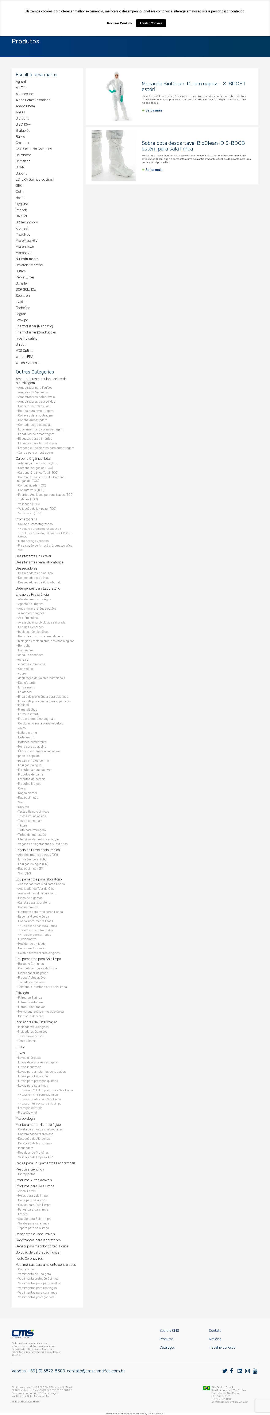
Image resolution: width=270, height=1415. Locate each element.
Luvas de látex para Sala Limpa (41, 1099)
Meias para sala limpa (33, 1195)
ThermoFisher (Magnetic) (34, 326)
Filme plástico (27, 709)
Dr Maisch (23, 161)
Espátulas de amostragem (36, 434)
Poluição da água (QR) (33, 864)
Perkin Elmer (25, 277)
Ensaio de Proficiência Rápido (38, 850)
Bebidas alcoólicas (31, 627)
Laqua (20, 1047)
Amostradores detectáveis (36, 397)
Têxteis (23, 825)
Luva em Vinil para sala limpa (40, 1094)
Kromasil (22, 228)
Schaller (22, 283)
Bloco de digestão (30, 898)
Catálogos (167, 1347)
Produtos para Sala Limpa (35, 1186)
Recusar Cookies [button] (119, 23)
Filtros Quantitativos (32, 1007)
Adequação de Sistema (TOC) (38, 463)
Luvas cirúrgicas (29, 1058)
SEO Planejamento (38, 1396)
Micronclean (25, 247)
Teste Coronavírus (29, 1258)
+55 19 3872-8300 (221, 1399)
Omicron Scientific (29, 265)
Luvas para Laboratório (34, 1076)
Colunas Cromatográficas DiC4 (41, 528)
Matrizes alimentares (32, 742)
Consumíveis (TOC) (31, 490)
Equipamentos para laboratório (39, 879)
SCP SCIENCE (26, 290)
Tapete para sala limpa (33, 1228)
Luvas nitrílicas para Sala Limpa (41, 1103)
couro (22, 673)
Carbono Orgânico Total (33, 459)
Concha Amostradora (32, 420)
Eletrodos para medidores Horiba (40, 912)
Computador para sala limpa (37, 968)
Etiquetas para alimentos (35, 439)
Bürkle (20, 137)
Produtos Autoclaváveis (34, 1180)
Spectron (23, 296)
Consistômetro (28, 907)
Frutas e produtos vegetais (36, 719)
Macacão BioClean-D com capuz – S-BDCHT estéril (194, 87)
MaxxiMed (23, 234)
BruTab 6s (23, 131)
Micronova (23, 253)
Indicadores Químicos (32, 1031)
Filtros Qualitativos (30, 1002)
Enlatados (25, 692)
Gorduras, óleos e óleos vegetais (40, 723)
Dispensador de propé (33, 973)
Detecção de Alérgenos (34, 1139)
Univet (21, 345)
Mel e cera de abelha (32, 746)
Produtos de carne (30, 774)
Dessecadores (26, 568)
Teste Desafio (27, 1041)
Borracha (24, 646)
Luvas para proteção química (38, 1081)
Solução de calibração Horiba (37, 1252)
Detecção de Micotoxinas (35, 1143)
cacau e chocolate (30, 655)
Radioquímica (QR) (30, 869)
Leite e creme (27, 733)
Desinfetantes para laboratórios (39, 562)
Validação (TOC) (29, 504)
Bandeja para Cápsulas (34, 406)
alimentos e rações (31, 613)
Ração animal (27, 793)
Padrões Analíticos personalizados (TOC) (45, 495)
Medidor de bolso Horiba (37, 930)
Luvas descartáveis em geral (38, 1062)
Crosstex (22, 143)
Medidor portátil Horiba (36, 934)
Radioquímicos (28, 798)
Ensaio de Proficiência (32, 595)
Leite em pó (26, 737)
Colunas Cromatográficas (35, 524)
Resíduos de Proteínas (33, 1152)
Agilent (21, 82)
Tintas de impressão (32, 835)
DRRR (20, 167)
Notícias (215, 1339)
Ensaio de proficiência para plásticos (43, 697)
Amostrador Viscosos (33, 392)
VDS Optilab (24, 351)
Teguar (21, 314)
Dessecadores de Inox (33, 578)
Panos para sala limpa (33, 1209)
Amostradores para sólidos (36, 401)
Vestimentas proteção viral (36, 1297)
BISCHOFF (23, 124)
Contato (215, 1331)
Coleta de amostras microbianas (40, 1129)
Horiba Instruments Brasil (35, 921)
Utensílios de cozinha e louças (38, 839)
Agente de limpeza (30, 604)
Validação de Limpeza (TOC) (37, 509)
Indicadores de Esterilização (37, 1022)
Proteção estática (30, 1108)
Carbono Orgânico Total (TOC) (38, 472)
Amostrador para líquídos (35, 388)
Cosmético (25, 669)
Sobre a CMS (169, 1331)
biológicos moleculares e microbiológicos (46, 641)
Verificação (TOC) (30, 513)
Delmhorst (23, 155)
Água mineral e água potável (37, 608)
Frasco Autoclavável (32, 978)
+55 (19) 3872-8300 (46, 1370)
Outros (21, 271)
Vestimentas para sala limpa (37, 1292)
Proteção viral (27, 1112)
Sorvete (23, 807)
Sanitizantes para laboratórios (38, 1240)
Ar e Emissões (28, 618)
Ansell (20, 112)
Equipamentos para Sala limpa (38, 959)
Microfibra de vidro (30, 1016)
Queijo (22, 788)
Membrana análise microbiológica (41, 1011)
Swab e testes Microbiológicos (39, 953)
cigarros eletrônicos (31, 664)
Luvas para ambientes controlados (42, 1072)
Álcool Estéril (27, 1191)
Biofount (22, 118)
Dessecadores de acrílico (35, 573)
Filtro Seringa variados (33, 541)
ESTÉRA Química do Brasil (35, 179)
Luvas (20, 1053)
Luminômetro (27, 939)
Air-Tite (21, 88)
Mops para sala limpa (32, 1200)
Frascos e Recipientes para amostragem (46, 448)
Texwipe (22, 320)
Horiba (20, 198)
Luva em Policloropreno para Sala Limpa (47, 1090)
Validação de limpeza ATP (35, 1157)
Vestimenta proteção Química (38, 1279)
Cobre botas (26, 1269)
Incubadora (25, 1148)
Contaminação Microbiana (35, 1134)
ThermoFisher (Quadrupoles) (37, 332)
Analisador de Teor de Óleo (36, 889)
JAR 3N (21, 216)
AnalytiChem (25, 106)
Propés (23, 1214)
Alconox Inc (24, 94)
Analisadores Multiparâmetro (37, 893)
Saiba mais (154, 110)
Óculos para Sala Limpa (34, 1205)
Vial (20, 550)
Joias (22, 728)
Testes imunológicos (32, 816)
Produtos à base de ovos (35, 770)
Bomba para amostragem (35, 411)
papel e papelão (29, 756)
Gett (19, 192)
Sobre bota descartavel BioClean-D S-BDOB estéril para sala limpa (193, 146)
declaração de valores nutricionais (41, 678)
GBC (19, 186)
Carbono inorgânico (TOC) (35, 468)
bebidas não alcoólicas (33, 632)
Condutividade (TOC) (32, 485)
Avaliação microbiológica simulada (41, 622)
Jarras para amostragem (35, 452)
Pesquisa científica (30, 1169)
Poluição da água (29, 765)
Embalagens (26, 687)
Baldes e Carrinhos (31, 964)
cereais (23, 659)
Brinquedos (26, 650)
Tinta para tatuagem (32, 830)
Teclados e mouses (31, 982)
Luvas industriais (29, 1067)
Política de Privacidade (25, 1401)
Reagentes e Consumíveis (35, 1234)
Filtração (22, 993)
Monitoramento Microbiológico (38, 1125)
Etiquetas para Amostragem (37, 443)
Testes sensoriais (30, 821)
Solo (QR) (24, 873)
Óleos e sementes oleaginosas (39, 751)
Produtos (166, 1339)
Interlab (21, 210)
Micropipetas (26, 1174)
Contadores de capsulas (34, 425)
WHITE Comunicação (46, 1393)
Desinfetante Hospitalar (33, 556)
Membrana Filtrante (31, 948)
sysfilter (22, 302)
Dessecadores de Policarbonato (40, 582)
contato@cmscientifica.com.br (96, 1370)
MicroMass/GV (27, 241)
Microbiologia (25, 1119)
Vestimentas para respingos (37, 1288)
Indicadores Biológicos (33, 1027)
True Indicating (27, 338)
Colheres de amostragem (35, 415)
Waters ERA (24, 357)
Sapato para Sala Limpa (34, 1219)
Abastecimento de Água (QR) (38, 855)
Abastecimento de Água (34, 599)
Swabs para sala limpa (33, 1223)
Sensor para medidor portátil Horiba (42, 1246)
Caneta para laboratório (34, 902)
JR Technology (27, 222)
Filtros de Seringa (30, 998)
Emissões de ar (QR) (32, 859)
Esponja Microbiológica (33, 916)
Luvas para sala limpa (33, 1085)
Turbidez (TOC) (28, 499)
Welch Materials (27, 363)
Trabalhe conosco (222, 1347)
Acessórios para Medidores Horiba (41, 884)
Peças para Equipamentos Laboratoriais (46, 1163)
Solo (21, 802)
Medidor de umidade (32, 944)
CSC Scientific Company (34, 149)
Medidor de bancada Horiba (39, 925)
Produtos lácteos (29, 784)
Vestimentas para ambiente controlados (46, 1265)
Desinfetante (27, 683)
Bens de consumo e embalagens (40, 636)
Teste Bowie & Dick (31, 1036)
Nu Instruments (27, 259)
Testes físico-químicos (33, 811)
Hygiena (22, 204)
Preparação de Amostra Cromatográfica (45, 545)
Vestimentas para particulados (39, 1283)
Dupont (21, 173)
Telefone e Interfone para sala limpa (42, 987)
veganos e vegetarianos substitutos (43, 844)
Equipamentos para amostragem (40, 429)
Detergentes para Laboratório (38, 588)
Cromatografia (26, 519)
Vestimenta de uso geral (34, 1274)
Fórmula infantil (28, 714)
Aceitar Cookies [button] (150, 23)
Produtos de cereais (32, 779)
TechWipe (23, 308)
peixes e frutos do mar (33, 760)
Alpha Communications (33, 100)
